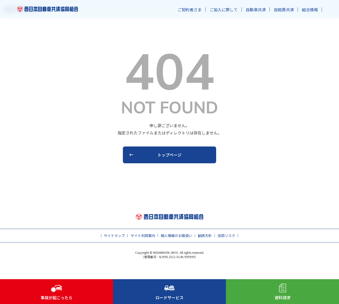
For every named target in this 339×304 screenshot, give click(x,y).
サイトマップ (114, 235)
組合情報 (310, 10)
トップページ (169, 155)
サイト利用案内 (143, 235)
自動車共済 (256, 10)
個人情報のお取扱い (176, 235)
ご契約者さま (190, 10)
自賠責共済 (284, 10)
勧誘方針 (205, 235)
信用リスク (226, 235)
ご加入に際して (224, 10)
